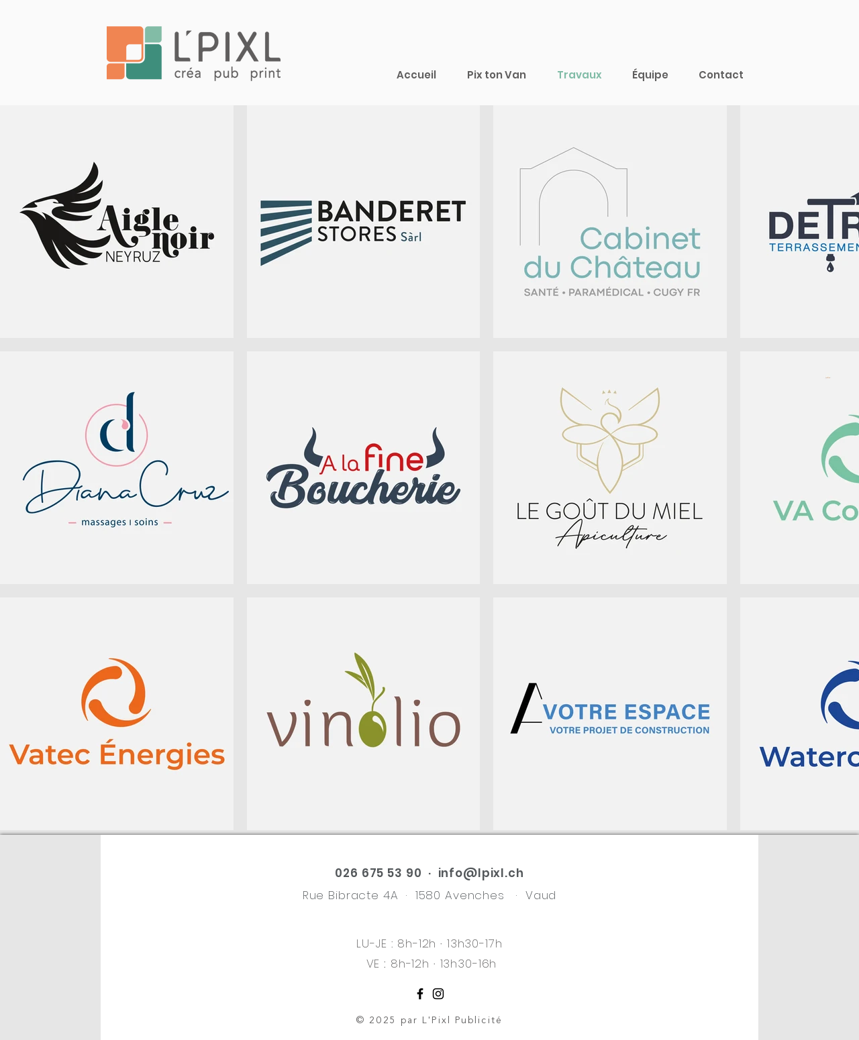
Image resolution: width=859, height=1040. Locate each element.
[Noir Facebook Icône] (420, 993)
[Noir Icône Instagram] (438, 993)
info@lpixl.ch (481, 873)
